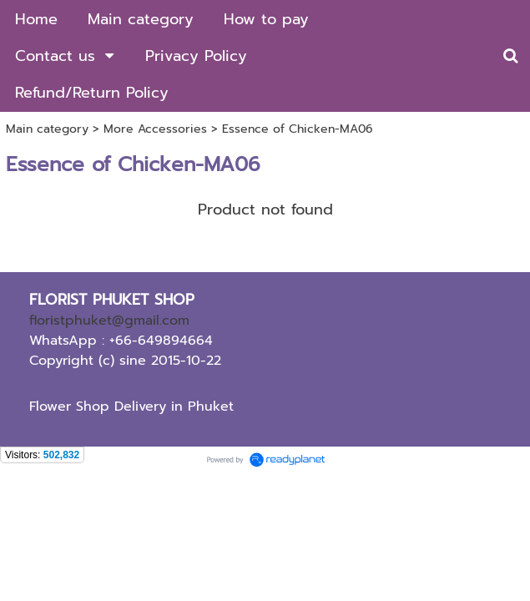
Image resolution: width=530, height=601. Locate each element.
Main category (47, 129)
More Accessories (155, 129)
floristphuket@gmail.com (109, 321)
